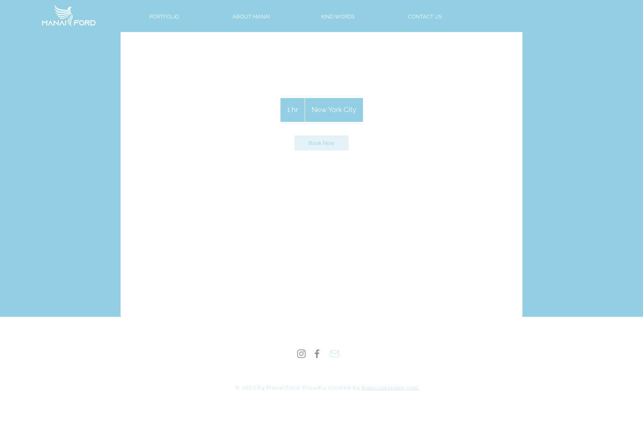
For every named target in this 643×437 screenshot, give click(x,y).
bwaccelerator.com (390, 387)
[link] (321, 143)
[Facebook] (317, 353)
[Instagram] (301, 353)
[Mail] (334, 353)
